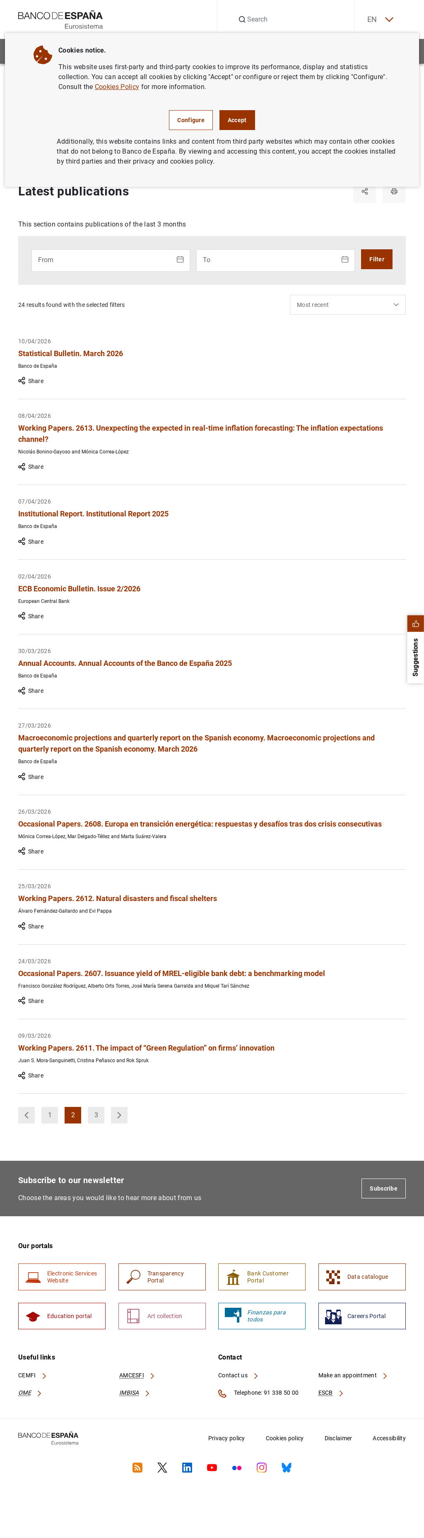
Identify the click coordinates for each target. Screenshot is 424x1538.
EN (379, 19)
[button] (26, 1115)
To (206, 260)
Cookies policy (285, 1438)
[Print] (394, 191)
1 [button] (53, 1117)
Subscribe (384, 1189)
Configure (191, 120)
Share (30, 381)
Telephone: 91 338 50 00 (258, 1394)
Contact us (238, 1376)
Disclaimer (338, 1438)
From (45, 260)
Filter (376, 259)
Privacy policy (226, 1438)
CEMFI (32, 1376)
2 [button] (76, 1117)
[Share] (364, 191)
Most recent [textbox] (313, 304)
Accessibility (389, 1438)
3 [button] (99, 1117)
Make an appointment (353, 1376)
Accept (237, 120)
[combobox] (347, 304)
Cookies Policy (117, 87)
